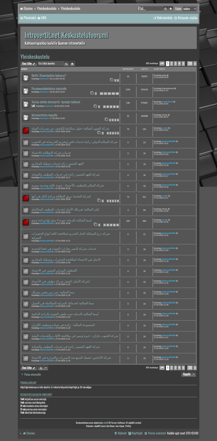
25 (117, 107)
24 (114, 107)
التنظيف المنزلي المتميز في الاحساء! (54, 270)
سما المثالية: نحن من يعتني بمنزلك (53, 292)
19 (111, 225)
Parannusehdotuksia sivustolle (49, 89)
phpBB (106, 422)
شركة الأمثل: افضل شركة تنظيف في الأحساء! (61, 281)
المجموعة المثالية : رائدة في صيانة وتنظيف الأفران (63, 325)
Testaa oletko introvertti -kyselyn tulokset (56, 102)
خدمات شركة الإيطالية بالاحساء (51, 152)
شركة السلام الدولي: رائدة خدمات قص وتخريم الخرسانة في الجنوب (75, 142)
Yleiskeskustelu (34, 56)
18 (107, 225)
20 (114, 225)
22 (107, 107)
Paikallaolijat (28, 383)
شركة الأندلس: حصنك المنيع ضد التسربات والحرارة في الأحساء (71, 357)
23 (111, 107)
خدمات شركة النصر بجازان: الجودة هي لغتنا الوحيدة (64, 248)
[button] (162, 63)
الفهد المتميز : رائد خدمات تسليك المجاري (58, 163)
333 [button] (190, 63)
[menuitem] (41, 18)
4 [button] (179, 63)
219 (113, 94)
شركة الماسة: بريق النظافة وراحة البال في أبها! (61, 196)
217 (105, 94)
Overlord (44, 79)
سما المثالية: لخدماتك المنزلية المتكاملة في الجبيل (63, 303)
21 (104, 107)
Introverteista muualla (44, 115)
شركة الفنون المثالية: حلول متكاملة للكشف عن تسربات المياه (70, 128)
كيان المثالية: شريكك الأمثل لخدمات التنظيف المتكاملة (65, 209)
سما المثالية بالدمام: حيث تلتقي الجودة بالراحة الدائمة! (65, 314)
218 (109, 94)
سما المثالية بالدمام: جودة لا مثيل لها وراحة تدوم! (62, 220)
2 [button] (171, 63)
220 (117, 94)
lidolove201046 (46, 131)
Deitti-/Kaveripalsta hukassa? (49, 76)
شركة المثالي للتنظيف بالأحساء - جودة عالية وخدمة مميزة (68, 185)
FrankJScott (167, 102)
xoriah (165, 128)
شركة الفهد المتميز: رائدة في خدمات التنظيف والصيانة (66, 174)
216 (101, 94)
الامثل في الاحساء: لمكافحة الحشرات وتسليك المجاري (66, 259)
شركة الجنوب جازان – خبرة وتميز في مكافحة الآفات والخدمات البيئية (75, 336)
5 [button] (183, 63)
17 (104, 225)
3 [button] (175, 63)
